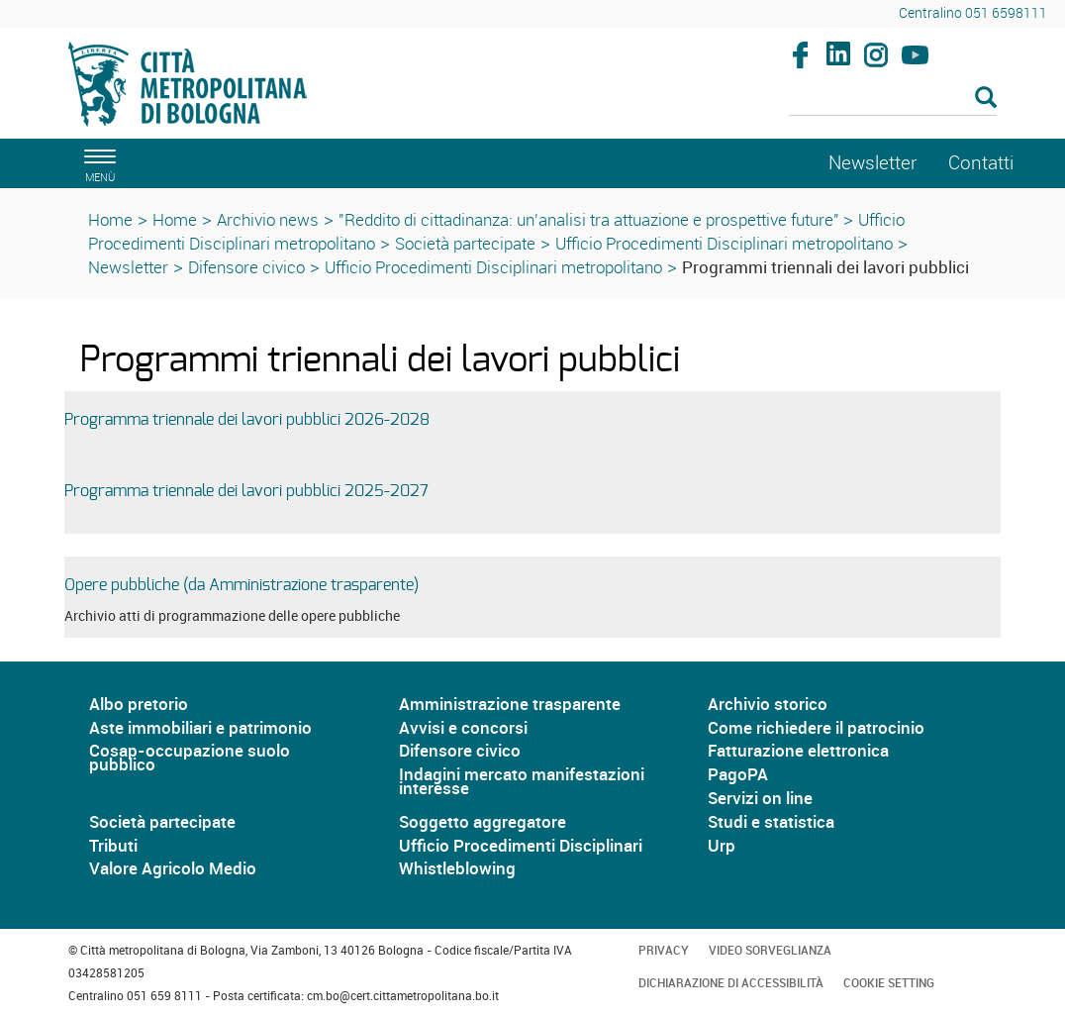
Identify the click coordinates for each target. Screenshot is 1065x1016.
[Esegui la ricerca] (986, 98)
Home (110, 219)
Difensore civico (246, 266)
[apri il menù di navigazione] (97, 163)
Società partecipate (465, 243)
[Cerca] (893, 99)
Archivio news (268, 219)
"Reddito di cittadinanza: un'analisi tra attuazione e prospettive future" (591, 219)
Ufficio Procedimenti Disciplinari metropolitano (724, 243)
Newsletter (128, 266)
